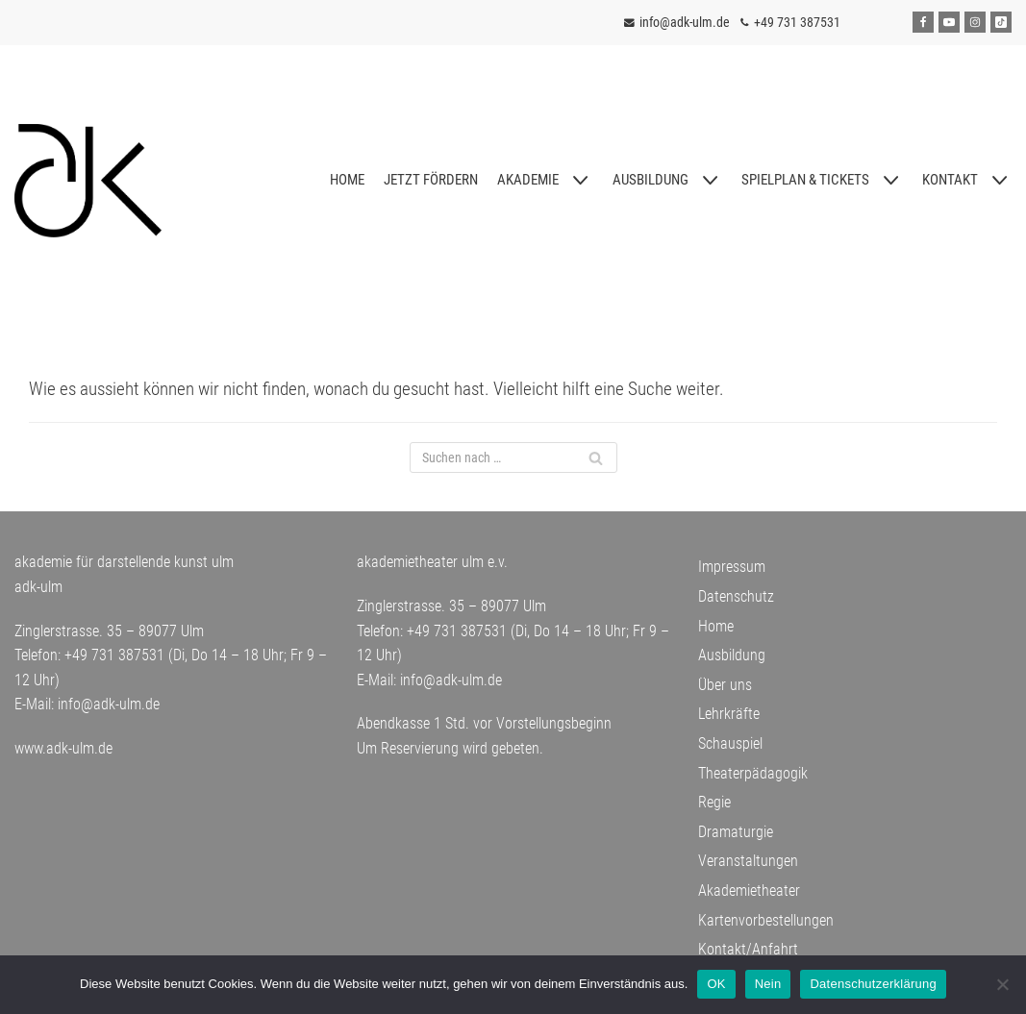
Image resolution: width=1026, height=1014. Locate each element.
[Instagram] (975, 22)
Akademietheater (749, 890)
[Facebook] (923, 22)
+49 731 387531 (797, 22)
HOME (347, 179)
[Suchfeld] (513, 458)
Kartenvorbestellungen (766, 920)
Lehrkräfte (729, 714)
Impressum (731, 567)
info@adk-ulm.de (683, 22)
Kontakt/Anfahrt (748, 949)
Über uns (725, 685)
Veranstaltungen (748, 862)
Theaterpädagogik (753, 773)
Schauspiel (730, 743)
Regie (714, 802)
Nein (768, 984)
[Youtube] (949, 22)
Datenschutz (736, 596)
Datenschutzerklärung (873, 984)
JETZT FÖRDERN (431, 179)
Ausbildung (731, 655)
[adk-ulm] (88, 180)
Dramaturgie (735, 832)
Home (716, 626)
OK (716, 984)
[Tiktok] (1001, 22)
